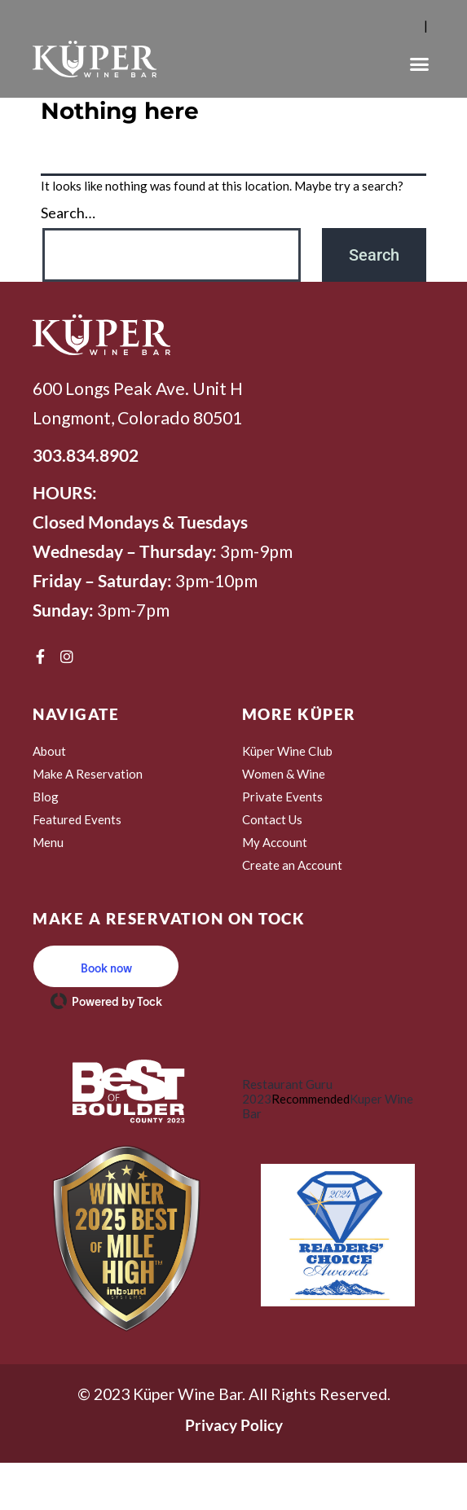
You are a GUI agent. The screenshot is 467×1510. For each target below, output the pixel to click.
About (49, 751)
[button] (419, 64)
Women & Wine (283, 773)
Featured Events (77, 819)
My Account (274, 842)
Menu (48, 842)
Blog (46, 796)
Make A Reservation (88, 773)
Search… (68, 212)
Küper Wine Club (287, 751)
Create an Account (292, 865)
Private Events (282, 796)
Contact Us (272, 819)
